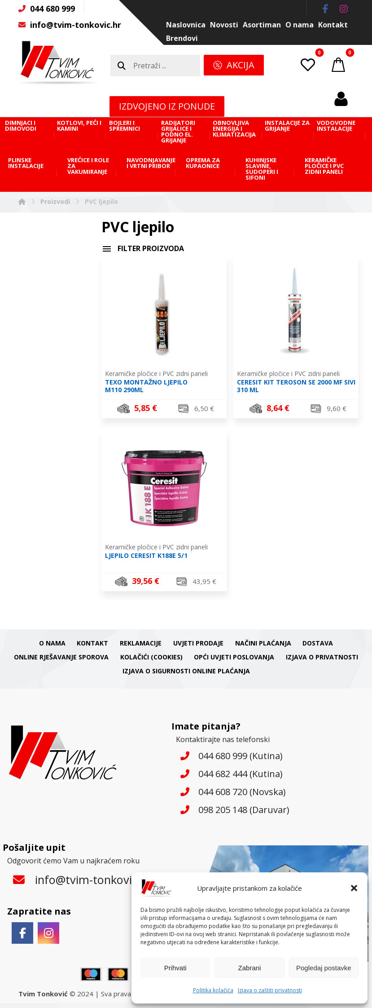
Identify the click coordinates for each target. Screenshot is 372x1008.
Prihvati (175, 968)
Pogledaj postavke (323, 968)
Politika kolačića (213, 990)
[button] (354, 888)
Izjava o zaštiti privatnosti (270, 990)
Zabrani (249, 968)
